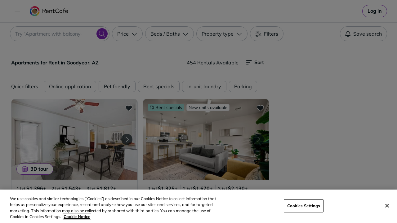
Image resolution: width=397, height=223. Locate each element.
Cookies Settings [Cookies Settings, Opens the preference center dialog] (303, 205)
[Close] (387, 205)
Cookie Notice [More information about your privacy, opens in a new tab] (77, 216)
